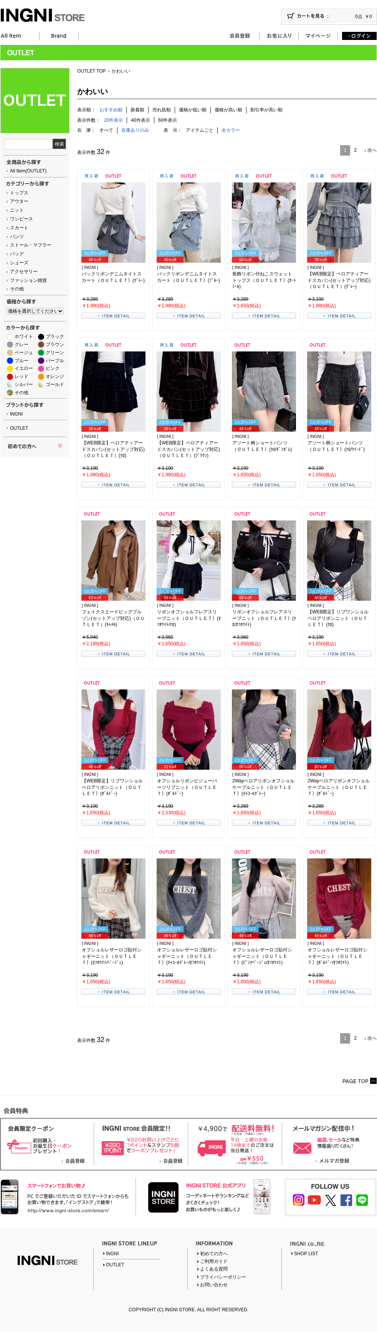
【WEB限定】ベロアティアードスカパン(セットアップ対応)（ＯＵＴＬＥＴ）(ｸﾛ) (113, 449)
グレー (21, 344)
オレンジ (55, 376)
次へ (372, 150)
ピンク (53, 368)
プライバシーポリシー (223, 1277)
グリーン (55, 352)
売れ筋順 (161, 110)
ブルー (21, 360)
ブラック (55, 336)
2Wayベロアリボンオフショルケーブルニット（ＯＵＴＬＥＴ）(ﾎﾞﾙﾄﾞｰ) (339, 787)
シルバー (24, 384)
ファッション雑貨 (28, 280)
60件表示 (167, 120)
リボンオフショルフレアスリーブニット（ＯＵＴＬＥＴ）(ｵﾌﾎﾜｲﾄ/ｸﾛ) (189, 618)
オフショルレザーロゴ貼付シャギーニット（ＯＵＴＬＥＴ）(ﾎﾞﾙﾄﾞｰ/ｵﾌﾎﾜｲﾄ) (337, 956)
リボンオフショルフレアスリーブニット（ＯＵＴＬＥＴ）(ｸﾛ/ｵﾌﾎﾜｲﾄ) (264, 618)
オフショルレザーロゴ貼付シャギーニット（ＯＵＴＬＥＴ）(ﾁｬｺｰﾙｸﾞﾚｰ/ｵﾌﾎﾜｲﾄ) (187, 956)
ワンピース (21, 219)
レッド (21, 376)
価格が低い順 (193, 110)
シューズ (19, 262)
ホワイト (24, 336)
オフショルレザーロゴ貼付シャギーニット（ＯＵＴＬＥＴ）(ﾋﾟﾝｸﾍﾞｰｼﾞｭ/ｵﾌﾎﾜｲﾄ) (262, 956)
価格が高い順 (228, 110)
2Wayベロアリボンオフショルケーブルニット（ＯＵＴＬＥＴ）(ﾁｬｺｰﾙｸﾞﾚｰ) (263, 787)
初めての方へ (214, 1253)
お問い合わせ (214, 1284)
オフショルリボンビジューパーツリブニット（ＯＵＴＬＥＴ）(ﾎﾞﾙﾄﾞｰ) (187, 787)
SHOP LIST (306, 1253)
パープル (55, 360)
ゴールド (55, 384)
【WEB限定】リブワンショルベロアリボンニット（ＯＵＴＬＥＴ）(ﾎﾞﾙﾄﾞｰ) (112, 787)
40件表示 (140, 120)
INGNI (16, 414)
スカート (19, 227)
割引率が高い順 (266, 110)
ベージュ (24, 352)
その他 (17, 289)
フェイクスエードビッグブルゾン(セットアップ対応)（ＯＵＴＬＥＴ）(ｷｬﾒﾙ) (113, 618)
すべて (106, 130)
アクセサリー (24, 271)
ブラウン (55, 344)
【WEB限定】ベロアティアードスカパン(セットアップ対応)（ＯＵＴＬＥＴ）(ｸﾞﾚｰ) (339, 280)
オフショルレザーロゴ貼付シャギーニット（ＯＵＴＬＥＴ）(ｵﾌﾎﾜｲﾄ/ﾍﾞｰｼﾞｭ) (112, 956)
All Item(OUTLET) (28, 171)
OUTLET (19, 428)
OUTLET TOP (91, 71)
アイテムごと (199, 130)
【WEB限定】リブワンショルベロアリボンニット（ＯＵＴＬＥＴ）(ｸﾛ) (338, 618)
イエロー (24, 368)
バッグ (17, 254)
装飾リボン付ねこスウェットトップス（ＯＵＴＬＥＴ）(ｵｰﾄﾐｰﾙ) (264, 280)
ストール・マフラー (30, 245)
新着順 (137, 110)
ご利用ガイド (214, 1261)
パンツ (17, 236)
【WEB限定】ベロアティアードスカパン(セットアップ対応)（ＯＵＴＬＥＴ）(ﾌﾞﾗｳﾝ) (188, 449)
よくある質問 (214, 1269)
